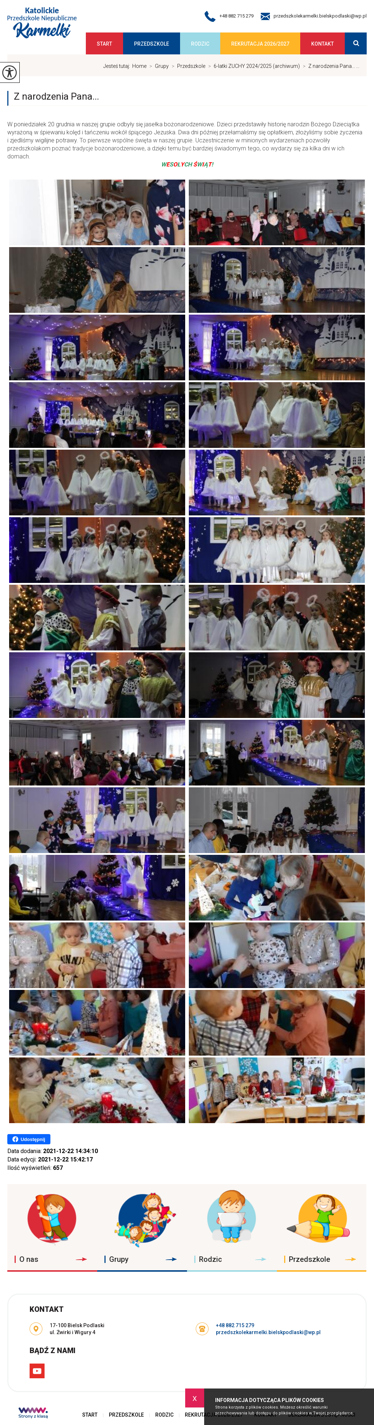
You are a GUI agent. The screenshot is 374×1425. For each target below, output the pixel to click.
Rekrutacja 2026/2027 (260, 44)
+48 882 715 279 (229, 16)
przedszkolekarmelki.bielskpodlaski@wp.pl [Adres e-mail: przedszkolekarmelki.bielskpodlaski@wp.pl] (268, 1332)
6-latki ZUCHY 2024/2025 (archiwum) (252, 66)
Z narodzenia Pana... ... (329, 66)
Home (139, 66)
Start (104, 44)
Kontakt (322, 44)
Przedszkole (151, 44)
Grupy (157, 66)
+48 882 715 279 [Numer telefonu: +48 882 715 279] (235, 1325)
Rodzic (200, 44)
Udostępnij (28, 1139)
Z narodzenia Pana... (56, 96)
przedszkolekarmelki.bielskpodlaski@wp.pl (314, 16)
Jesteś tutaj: (117, 66)
